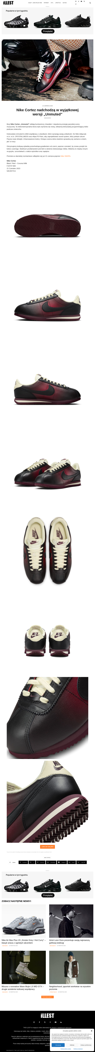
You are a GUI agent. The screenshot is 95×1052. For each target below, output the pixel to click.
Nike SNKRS (65, 156)
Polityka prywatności (78, 1048)
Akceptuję (58, 1045)
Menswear (53, 945)
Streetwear (53, 992)
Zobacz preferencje (86, 1045)
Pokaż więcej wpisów (47, 997)
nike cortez (47, 857)
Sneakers (47, 118)
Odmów (72, 1045)
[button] (91, 1031)
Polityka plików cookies (66, 1048)
